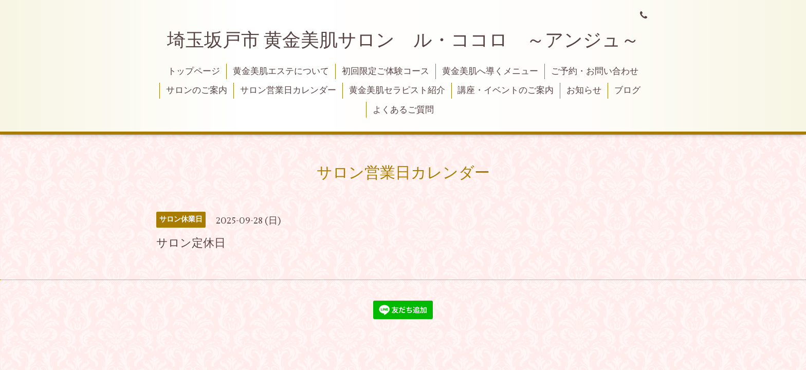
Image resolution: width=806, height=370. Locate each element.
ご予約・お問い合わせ (594, 71)
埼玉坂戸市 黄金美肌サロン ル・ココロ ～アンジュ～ (403, 40)
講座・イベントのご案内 (505, 90)
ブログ (627, 90)
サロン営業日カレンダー (288, 90)
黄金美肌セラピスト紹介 (397, 90)
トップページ (194, 71)
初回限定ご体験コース (385, 71)
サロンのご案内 (196, 90)
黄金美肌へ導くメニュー (490, 71)
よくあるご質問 (403, 110)
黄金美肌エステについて (281, 71)
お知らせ (583, 90)
